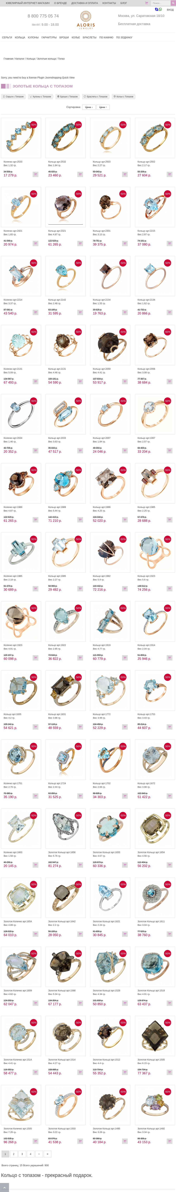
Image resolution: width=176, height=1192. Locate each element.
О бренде (60, 3)
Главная (8, 58)
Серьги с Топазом (13, 96)
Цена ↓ (89, 107)
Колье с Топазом (123, 96)
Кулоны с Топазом (40, 96)
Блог (123, 3)
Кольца (31, 58)
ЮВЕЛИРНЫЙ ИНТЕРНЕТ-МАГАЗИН (28, 3)
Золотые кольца (46, 58)
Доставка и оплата (84, 3)
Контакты (109, 3)
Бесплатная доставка (134, 24)
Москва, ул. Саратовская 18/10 (141, 16)
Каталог (19, 58)
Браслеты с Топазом (95, 96)
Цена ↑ (103, 107)
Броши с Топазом (67, 96)
